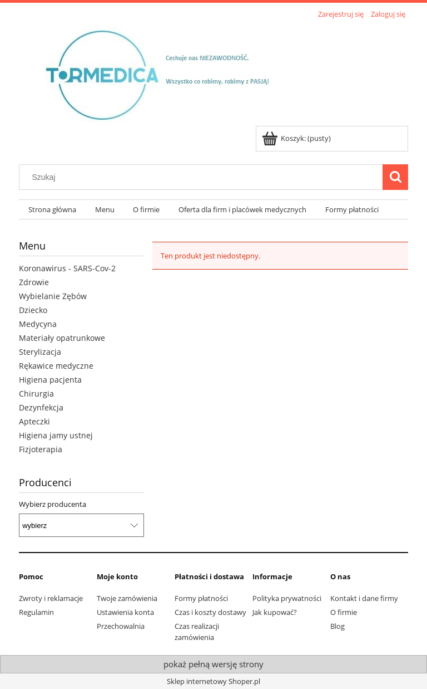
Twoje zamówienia (127, 598)
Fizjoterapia (40, 449)
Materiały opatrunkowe (62, 338)
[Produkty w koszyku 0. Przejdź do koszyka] (297, 138)
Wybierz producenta (52, 504)
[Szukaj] (395, 177)
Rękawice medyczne (56, 365)
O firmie (343, 612)
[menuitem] (52, 209)
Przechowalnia (121, 626)
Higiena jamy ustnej (56, 435)
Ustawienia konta (125, 612)
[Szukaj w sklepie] (203, 177)
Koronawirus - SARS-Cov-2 (67, 268)
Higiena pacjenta (50, 379)
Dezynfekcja (41, 407)
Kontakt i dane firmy (364, 598)
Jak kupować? (274, 612)
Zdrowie (34, 282)
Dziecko (33, 310)
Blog (337, 626)
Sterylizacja (40, 351)
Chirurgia (36, 393)
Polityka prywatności (286, 598)
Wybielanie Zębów (53, 296)
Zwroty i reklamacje (51, 598)
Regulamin (36, 612)
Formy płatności (201, 598)
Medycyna (38, 324)
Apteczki (34, 421)
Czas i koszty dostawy (210, 612)
